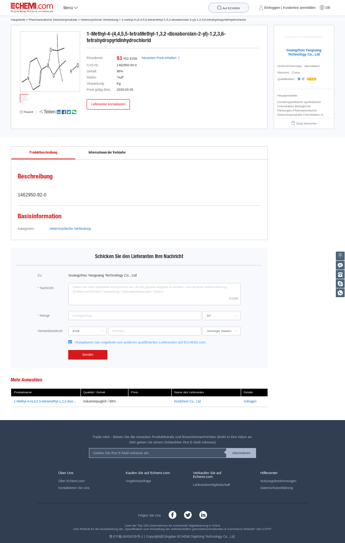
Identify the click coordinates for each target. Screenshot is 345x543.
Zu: (40, 275)
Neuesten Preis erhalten (161, 58)
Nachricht (47, 288)
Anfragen (249, 401)
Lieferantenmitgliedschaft (211, 485)
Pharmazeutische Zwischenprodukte (53, 19)
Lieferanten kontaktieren (108, 104)
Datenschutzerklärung (276, 488)
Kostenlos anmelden (299, 8)
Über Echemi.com (71, 481)
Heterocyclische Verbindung (99, 19)
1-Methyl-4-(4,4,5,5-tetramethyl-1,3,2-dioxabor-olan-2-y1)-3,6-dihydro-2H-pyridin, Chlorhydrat (80, 401)
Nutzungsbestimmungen (278, 481)
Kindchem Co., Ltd (187, 401)
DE (327, 8)
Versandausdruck (50, 331)
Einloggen (272, 8)
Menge (45, 315)
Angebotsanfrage (138, 481)
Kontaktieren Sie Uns (74, 488)
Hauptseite (18, 19)
